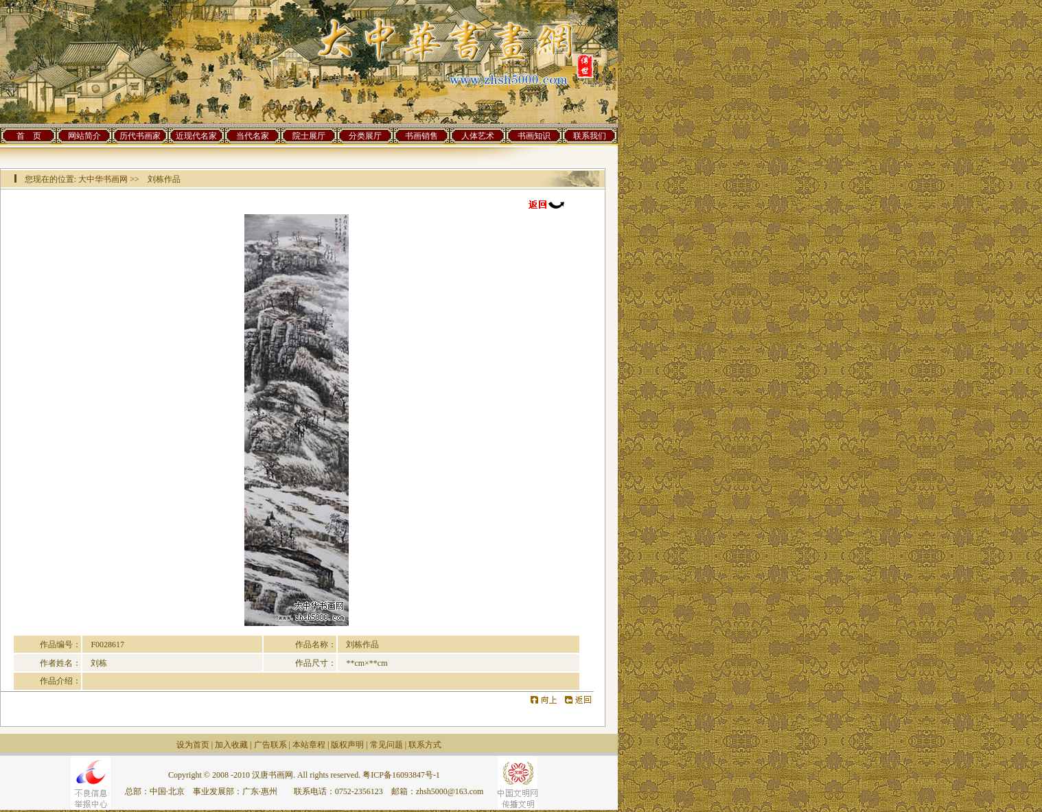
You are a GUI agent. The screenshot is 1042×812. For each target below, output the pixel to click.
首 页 (28, 136)
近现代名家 (196, 136)
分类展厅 (365, 136)
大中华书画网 (103, 179)
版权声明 (347, 745)
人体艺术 (477, 136)
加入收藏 (231, 745)
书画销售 (421, 136)
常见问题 (386, 745)
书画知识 (534, 136)
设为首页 (192, 745)
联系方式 (424, 745)
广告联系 (270, 745)
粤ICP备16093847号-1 (401, 775)
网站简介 (84, 136)
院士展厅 (308, 136)
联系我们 (589, 136)
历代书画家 (140, 136)
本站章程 (308, 745)
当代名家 (252, 136)
